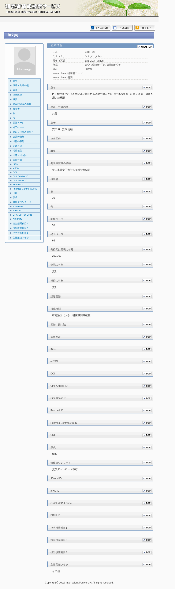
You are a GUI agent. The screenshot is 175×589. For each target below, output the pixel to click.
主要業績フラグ (21, 237)
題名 (15, 80)
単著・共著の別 (21, 85)
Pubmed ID (18, 184)
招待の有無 (18, 141)
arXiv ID (17, 210)
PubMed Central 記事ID (25, 188)
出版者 (16, 108)
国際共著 (17, 160)
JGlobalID (18, 206)
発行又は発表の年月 (23, 132)
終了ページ (18, 127)
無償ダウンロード (22, 202)
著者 (15, 90)
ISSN (15, 164)
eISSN (16, 168)
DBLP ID (17, 219)
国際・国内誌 (20, 155)
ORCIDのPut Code (22, 214)
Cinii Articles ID (20, 176)
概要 (15, 99)
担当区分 (17, 94)
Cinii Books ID (20, 180)
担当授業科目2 (20, 228)
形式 (15, 197)
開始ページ (18, 122)
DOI (15, 172)
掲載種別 (17, 150)
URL (15, 193)
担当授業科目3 (20, 232)
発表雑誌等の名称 (22, 104)
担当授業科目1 (20, 223)
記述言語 (17, 146)
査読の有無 (18, 136)
